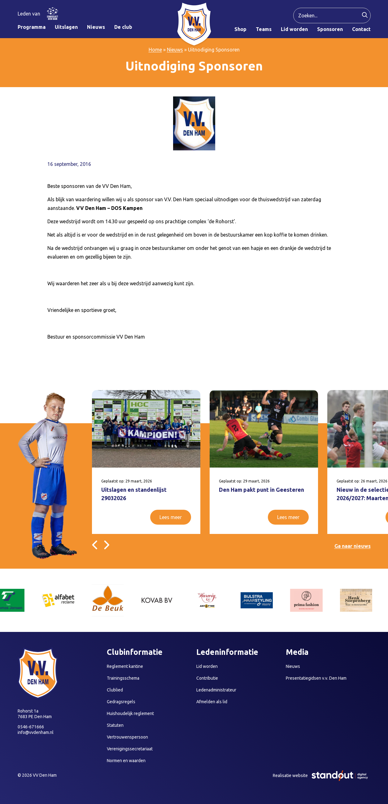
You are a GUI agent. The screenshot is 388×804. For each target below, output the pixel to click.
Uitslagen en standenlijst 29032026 (134, 493)
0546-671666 (31, 726)
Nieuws (175, 49)
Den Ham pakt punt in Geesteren (261, 489)
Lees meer (170, 517)
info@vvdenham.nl (36, 732)
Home (155, 49)
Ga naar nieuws (352, 546)
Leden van (29, 13)
